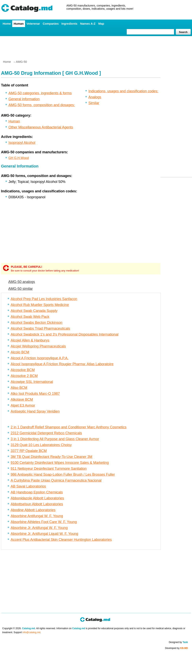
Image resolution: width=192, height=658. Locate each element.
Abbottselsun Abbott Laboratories (37, 504)
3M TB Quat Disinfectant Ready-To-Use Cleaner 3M (51, 457)
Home (7, 23)
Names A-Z (88, 23)
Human (19, 23)
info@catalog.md (31, 632)
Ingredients (69, 23)
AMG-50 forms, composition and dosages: (41, 105)
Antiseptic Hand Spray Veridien (35, 411)
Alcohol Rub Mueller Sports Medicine (40, 305)
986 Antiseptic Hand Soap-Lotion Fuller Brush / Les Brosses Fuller (63, 474)
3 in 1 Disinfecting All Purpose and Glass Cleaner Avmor (55, 439)
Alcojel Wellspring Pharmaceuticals (38, 346)
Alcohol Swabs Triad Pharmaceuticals (40, 328)
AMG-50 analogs (21, 282)
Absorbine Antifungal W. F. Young (37, 516)
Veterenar (33, 23)
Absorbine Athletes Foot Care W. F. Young (44, 522)
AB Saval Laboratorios (28, 486)
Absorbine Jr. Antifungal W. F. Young (39, 528)
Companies (51, 23)
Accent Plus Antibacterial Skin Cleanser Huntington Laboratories (61, 540)
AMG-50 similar (20, 289)
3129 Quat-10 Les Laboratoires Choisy (41, 445)
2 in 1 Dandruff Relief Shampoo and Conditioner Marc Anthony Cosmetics (68, 427)
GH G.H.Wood (18, 158)
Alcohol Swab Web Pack (30, 317)
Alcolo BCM (20, 352)
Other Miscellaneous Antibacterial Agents (40, 127)
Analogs (94, 97)
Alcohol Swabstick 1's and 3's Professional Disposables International (64, 334)
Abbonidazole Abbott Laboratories (37, 498)
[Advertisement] (96, 46)
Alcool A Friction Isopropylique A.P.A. (39, 358)
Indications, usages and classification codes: (123, 91)
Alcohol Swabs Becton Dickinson (36, 323)
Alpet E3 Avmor (23, 405)
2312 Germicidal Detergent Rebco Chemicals (46, 433)
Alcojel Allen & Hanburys (30, 340)
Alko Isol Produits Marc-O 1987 (35, 394)
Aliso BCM (19, 388)
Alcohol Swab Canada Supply (34, 311)
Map (101, 23)
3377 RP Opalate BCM (29, 451)
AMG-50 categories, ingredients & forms (40, 93)
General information (24, 99)
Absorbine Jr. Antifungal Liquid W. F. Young (44, 534)
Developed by (176, 648)
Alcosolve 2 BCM (24, 376)
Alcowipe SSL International (32, 382)
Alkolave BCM (22, 400)
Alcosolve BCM (23, 370)
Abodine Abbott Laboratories (33, 510)
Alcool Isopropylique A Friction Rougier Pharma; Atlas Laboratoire (62, 364)
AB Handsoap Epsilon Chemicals (37, 492)
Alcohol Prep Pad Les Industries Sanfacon (44, 299)
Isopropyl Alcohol (21, 143)
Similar (93, 103)
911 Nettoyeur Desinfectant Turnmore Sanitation (49, 469)
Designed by (178, 642)
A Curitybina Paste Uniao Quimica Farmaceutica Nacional (56, 480)
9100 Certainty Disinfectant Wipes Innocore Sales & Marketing (60, 463)
